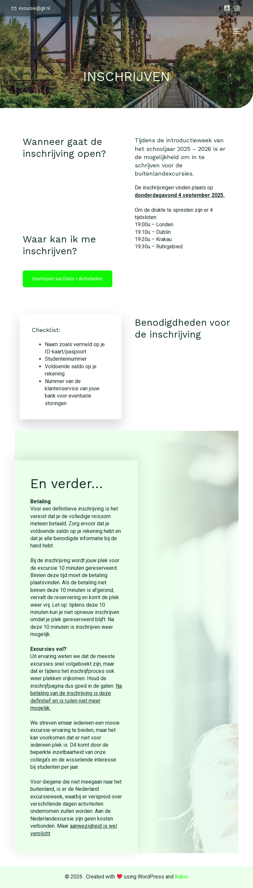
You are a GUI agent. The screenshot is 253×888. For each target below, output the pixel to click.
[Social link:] (227, 8)
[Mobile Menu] (237, 31)
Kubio (181, 877)
